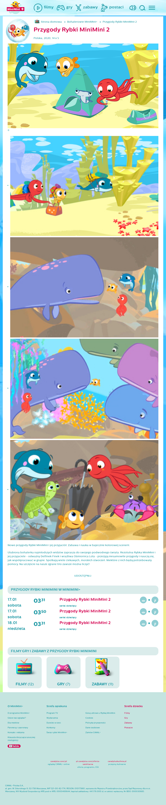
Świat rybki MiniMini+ (57, 732)
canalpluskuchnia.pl (117, 761)
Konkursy (51, 728)
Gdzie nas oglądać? (17, 718)
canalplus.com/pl (58, 761)
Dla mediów (13, 723)
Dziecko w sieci (54, 723)
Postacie (128, 728)
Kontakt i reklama (16, 732)
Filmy (127, 713)
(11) (102, 672)
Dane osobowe (92, 728)
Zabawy (128, 723)
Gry (126, 718)
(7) (63, 672)
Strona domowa (51, 21)
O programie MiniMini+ (19, 713)
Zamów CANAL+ (93, 732)
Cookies (89, 718)
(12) (24, 672)
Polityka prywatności (95, 723)
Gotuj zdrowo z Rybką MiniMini (100, 713)
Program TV (52, 713)
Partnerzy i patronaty (18, 728)
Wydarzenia (52, 718)
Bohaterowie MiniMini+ (82, 21)
